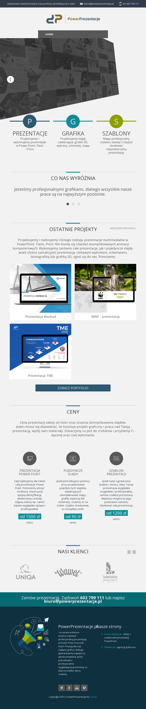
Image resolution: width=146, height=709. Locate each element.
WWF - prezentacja (105, 316)
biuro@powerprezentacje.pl (99, 3)
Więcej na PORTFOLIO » (123, 228)
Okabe (93, 696)
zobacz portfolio (73, 388)
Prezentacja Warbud (40, 316)
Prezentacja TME (40, 375)
